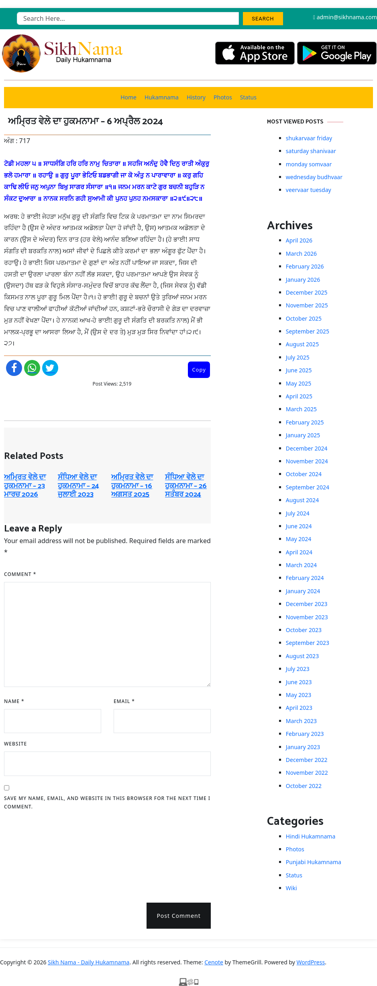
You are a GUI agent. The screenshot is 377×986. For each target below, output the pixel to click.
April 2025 (299, 396)
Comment (20, 574)
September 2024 (307, 487)
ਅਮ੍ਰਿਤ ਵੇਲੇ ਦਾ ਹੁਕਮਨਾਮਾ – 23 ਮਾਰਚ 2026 (25, 486)
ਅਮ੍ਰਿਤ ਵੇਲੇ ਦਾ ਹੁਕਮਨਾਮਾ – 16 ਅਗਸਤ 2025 (132, 486)
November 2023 (307, 617)
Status (248, 97)
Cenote (213, 962)
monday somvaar (309, 164)
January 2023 (303, 747)
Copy (199, 369)
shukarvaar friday (309, 138)
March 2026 (301, 253)
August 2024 (302, 500)
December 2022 (307, 760)
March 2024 (301, 565)
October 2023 (304, 630)
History (196, 97)
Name (14, 701)
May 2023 (298, 695)
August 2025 (302, 344)
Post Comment (178, 915)
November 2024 (307, 461)
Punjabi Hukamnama (313, 862)
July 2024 (298, 513)
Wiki (291, 888)
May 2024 (298, 539)
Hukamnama (162, 97)
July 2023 (298, 669)
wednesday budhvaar (314, 177)
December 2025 (307, 292)
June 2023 (299, 682)
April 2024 (299, 552)
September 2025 (307, 331)
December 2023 (307, 604)
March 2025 (301, 409)
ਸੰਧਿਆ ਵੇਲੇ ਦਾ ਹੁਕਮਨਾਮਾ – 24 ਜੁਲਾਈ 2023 (78, 486)
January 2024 (303, 591)
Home (128, 97)
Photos (223, 97)
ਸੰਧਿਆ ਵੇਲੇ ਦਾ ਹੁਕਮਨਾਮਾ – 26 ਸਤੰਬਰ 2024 (186, 486)
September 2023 (307, 643)
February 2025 (305, 422)
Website (15, 743)
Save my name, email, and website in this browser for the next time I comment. (107, 802)
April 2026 (299, 240)
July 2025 (298, 357)
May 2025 (298, 383)
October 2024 (304, 474)
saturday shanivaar (311, 151)
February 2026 (305, 266)
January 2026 (303, 279)
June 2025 (299, 370)
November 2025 (307, 305)
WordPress (311, 962)
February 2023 (305, 733)
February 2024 (305, 578)
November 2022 (307, 772)
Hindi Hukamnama (310, 836)
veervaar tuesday (308, 190)
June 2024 (299, 526)
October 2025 (304, 318)
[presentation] (37, 854)
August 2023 (302, 656)
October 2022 (304, 786)
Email (124, 701)
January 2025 (303, 435)
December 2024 (307, 448)
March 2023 (301, 721)
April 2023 (299, 707)
